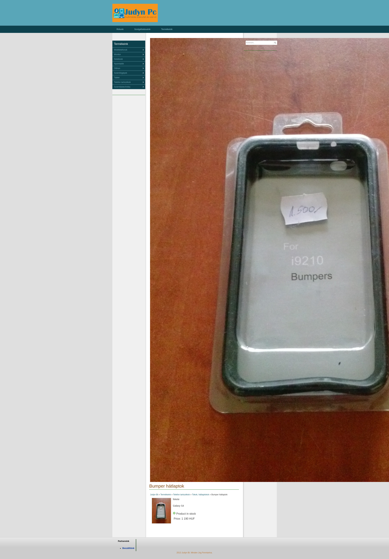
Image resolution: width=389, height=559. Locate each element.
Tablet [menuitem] (117, 77)
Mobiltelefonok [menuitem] (120, 50)
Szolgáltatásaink (142, 29)
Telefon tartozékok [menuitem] (122, 82)
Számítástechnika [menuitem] (122, 87)
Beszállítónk (128, 548)
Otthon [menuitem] (117, 68)
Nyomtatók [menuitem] (119, 64)
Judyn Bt (154, 494)
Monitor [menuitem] (117, 54)
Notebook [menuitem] (118, 59)
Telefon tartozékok (181, 494)
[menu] (128, 50)
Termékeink (166, 29)
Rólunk (120, 29)
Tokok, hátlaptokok (200, 494)
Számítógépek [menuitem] (120, 73)
